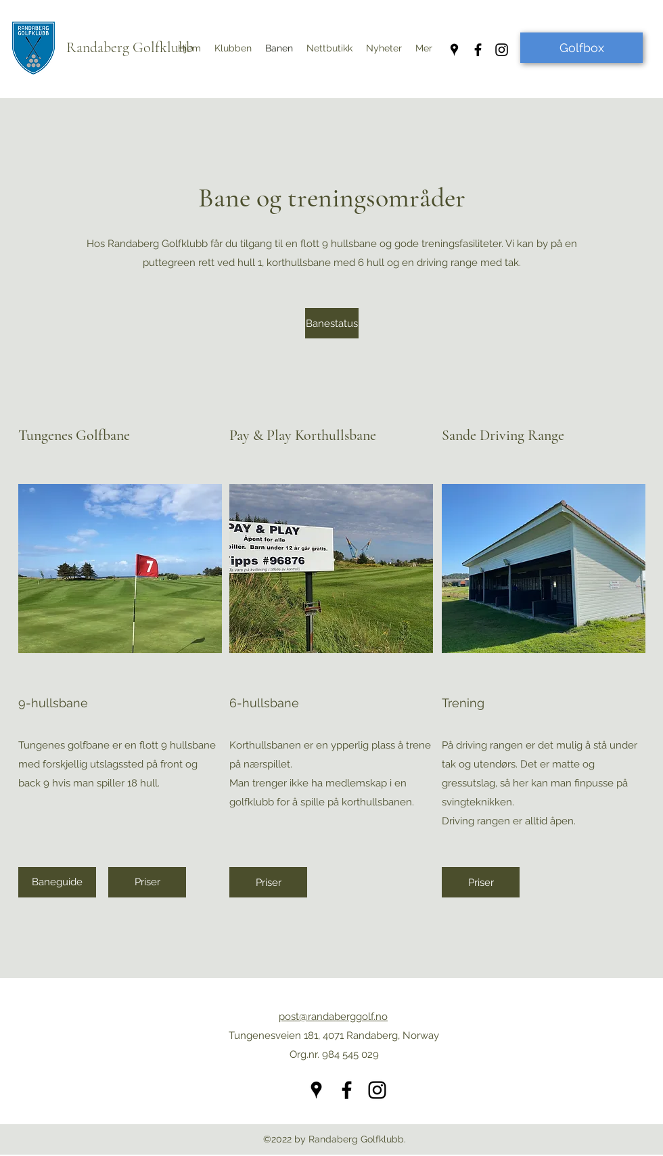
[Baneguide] (57, 882)
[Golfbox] (581, 47)
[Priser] (147, 882)
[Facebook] (478, 49)
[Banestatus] (332, 323)
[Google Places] (454, 49)
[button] (384, 48)
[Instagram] (501, 49)
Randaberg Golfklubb (129, 47)
